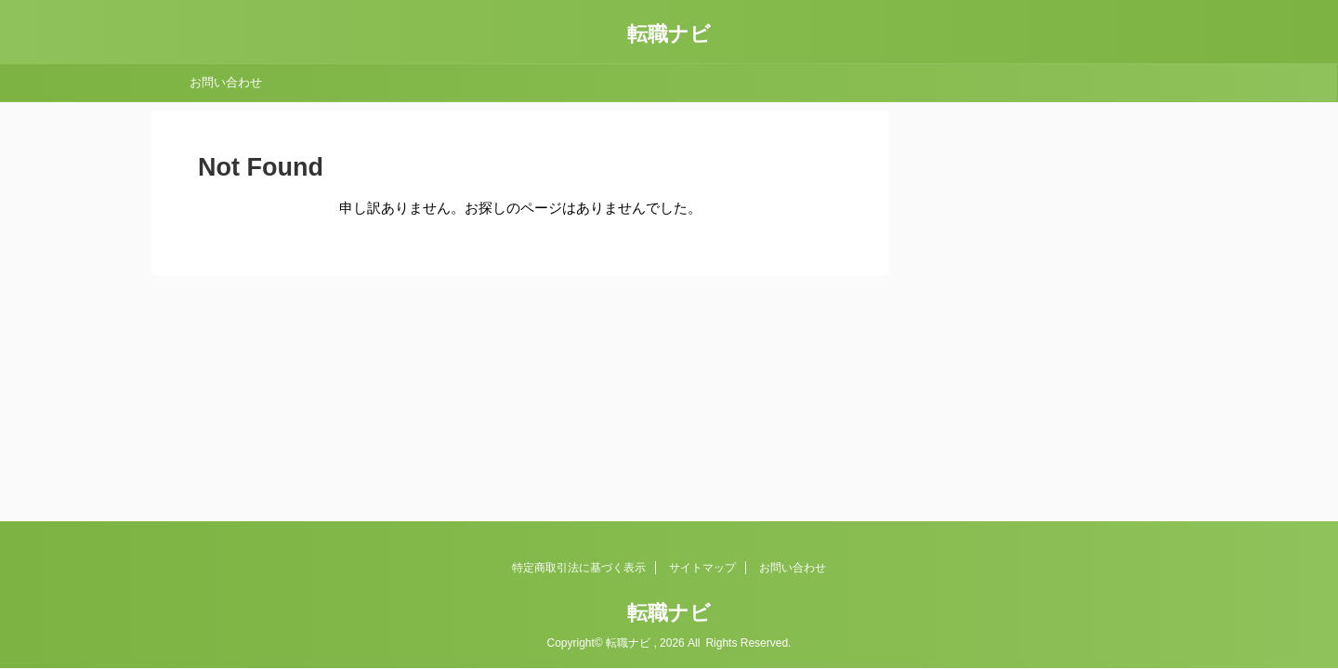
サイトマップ (702, 567)
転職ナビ (669, 34)
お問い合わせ (226, 82)
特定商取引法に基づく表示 (579, 567)
